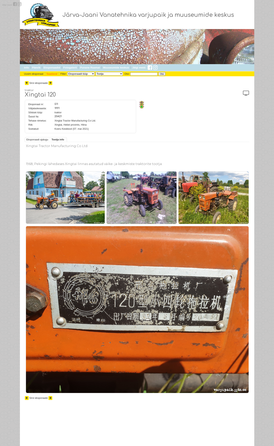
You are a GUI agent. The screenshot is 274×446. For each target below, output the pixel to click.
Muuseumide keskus (116, 67)
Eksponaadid (52, 67)
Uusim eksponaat (33, 73)
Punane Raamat (90, 67)
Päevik (36, 67)
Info (26, 67)
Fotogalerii (70, 67)
